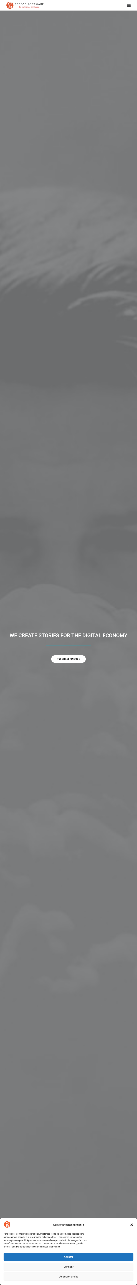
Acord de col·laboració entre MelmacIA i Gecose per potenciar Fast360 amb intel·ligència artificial (97, 1051)
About (14, 1169)
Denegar (68, 1266)
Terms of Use (18, 1207)
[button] (131, 1225)
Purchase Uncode (68, 81)
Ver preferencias (68, 1276)
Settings (16, 1212)
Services (16, 1174)
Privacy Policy (19, 1201)
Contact (15, 1180)
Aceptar (68, 1257)
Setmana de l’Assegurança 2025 (37, 1044)
